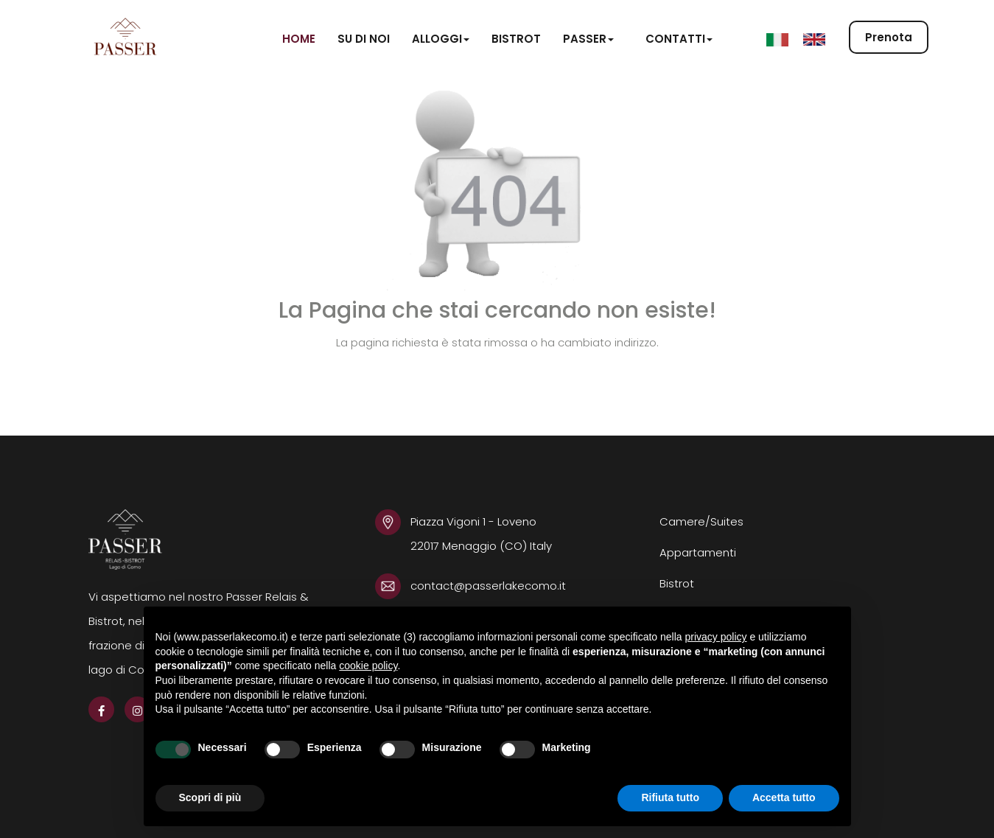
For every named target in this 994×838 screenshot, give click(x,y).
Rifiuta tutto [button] (670, 797)
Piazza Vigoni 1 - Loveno (474, 521)
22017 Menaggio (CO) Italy (481, 546)
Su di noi (363, 38)
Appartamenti (697, 552)
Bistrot (516, 38)
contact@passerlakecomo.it (488, 585)
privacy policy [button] (715, 637)
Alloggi (440, 38)
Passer (588, 38)
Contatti (679, 38)
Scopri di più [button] (210, 797)
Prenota (888, 38)
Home (298, 38)
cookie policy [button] (368, 665)
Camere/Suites (701, 521)
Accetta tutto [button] (784, 797)
